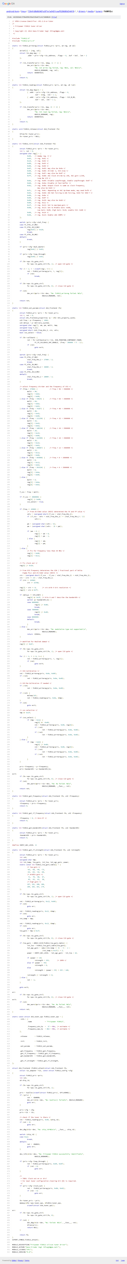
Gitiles (14, 1260)
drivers (81, 11)
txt (117, 1260)
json (123, 1260)
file (54, 17)
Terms (26, 1260)
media (90, 11)
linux (23, 11)
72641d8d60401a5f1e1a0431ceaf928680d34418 (51, 11)
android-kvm (12, 11)
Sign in (122, 4)
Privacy (20, 1260)
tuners (99, 11)
